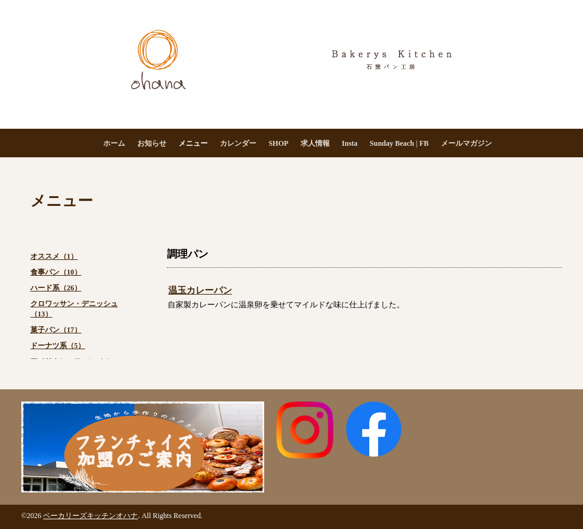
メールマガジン (466, 143)
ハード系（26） (55, 288)
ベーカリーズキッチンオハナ (90, 515)
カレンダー (238, 143)
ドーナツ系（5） (57, 345)
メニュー (193, 143)
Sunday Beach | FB (399, 143)
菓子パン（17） (55, 330)
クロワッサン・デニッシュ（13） (74, 308)
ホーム (114, 143)
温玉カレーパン (200, 290)
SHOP (278, 143)
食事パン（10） (55, 272)
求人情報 (315, 143)
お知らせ (151, 143)
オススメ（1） (54, 256)
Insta (350, 143)
